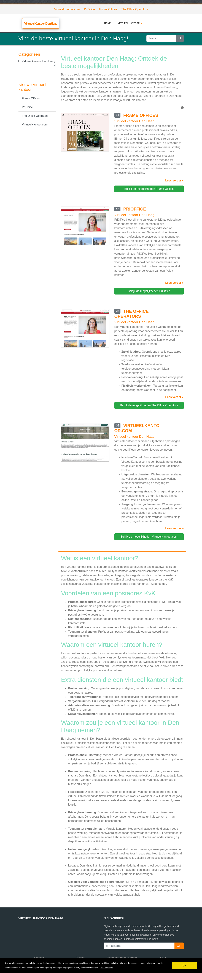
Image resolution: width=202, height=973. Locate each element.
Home (107, 23)
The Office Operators (134, 9)
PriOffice (89, 9)
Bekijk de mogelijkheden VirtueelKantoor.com (148, 536)
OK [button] (184, 965)
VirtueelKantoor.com (67, 9)
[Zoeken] (180, 38)
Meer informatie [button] (106, 968)
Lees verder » (174, 180)
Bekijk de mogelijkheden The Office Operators (149, 405)
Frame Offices (108, 9)
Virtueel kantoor (130, 23)
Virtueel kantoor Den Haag (36, 61)
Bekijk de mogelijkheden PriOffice (149, 291)
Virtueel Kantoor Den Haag (40, 23)
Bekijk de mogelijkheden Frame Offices (149, 188)
